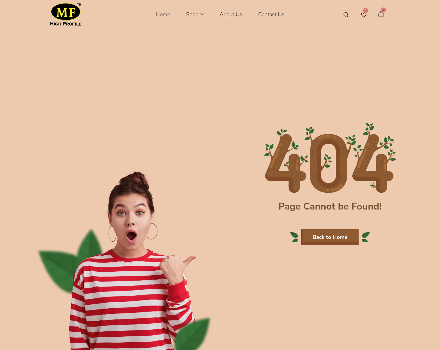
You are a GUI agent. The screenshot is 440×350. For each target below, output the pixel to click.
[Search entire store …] (346, 15)
